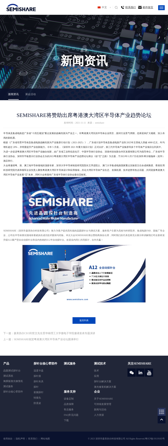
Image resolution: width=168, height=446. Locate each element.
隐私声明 (21, 438)
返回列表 (84, 320)
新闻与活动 (100, 409)
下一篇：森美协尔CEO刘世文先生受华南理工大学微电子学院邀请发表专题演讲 (49, 333)
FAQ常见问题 (71, 415)
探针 (36, 387)
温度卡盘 (38, 370)
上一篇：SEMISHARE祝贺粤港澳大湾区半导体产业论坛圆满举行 (41, 339)
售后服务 (69, 409)
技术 (96, 370)
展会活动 (30, 94)
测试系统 (8, 376)
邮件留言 (148, 7)
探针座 (37, 376)
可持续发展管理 (102, 404)
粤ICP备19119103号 (155, 438)
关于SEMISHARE (103, 398)
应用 (96, 376)
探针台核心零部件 (13, 391)
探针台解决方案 (102, 381)
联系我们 (130, 7)
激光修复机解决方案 (105, 387)
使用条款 (8, 438)
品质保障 (69, 404)
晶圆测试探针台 (12, 370)
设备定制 (69, 398)
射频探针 (38, 392)
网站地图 (45, 438)
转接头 (37, 397)
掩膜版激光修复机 (13, 381)
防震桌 (37, 403)
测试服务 (8, 386)
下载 (66, 420)
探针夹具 (38, 381)
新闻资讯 (13, 94)
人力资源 (99, 415)
